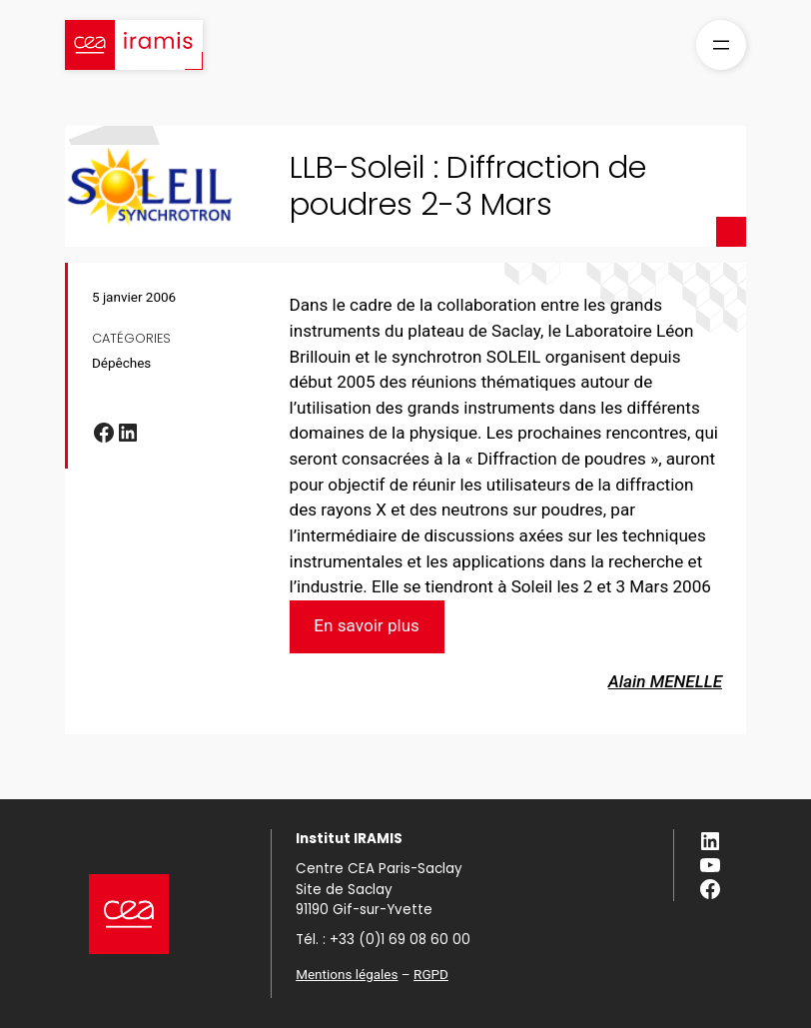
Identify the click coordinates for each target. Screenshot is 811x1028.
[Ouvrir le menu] (721, 45)
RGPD (430, 974)
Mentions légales (347, 974)
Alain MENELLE (665, 681)
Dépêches (121, 363)
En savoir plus (366, 625)
